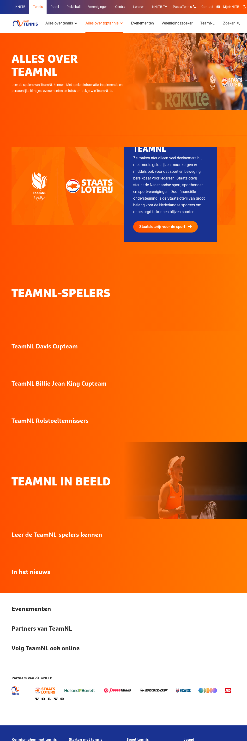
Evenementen (142, 23)
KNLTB (20, 7)
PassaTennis (185, 7)
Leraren (139, 7)
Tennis (38, 7)
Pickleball (73, 7)
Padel (54, 7)
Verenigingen (98, 7)
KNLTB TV (159, 7)
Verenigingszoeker (177, 23)
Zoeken (229, 23)
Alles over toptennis (102, 23)
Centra (120, 7)
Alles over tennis (59, 23)
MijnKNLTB (231, 7)
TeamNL (207, 23)
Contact (207, 7)
